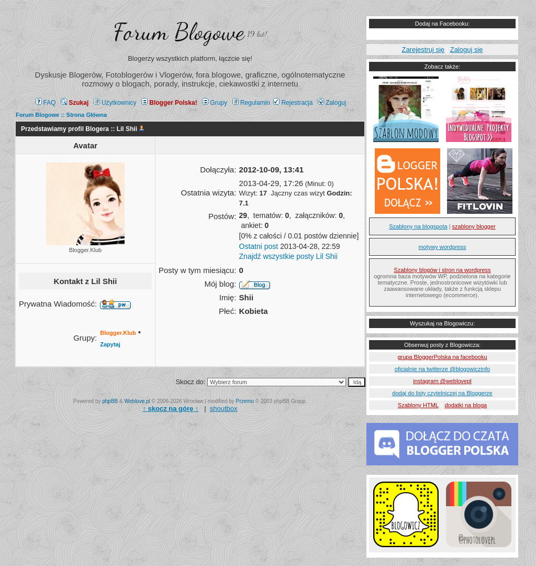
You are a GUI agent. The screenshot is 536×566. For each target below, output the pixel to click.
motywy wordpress (442, 247)
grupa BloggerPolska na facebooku (442, 357)
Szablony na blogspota (418, 226)
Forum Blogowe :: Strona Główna (61, 115)
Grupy (214, 102)
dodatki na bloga (465, 405)
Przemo (245, 401)
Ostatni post (258, 246)
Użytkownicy (115, 102)
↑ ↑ (170, 408)
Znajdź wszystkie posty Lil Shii (288, 256)
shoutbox (224, 408)
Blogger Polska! (169, 102)
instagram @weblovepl (442, 381)
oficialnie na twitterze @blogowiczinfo (442, 369)
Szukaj (74, 102)
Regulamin (251, 102)
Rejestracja (292, 102)
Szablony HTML (418, 405)
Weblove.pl (137, 401)
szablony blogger (474, 226)
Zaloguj (332, 102)
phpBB (110, 401)
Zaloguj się (466, 49)
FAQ (46, 102)
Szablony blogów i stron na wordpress (442, 270)
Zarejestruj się (422, 49)
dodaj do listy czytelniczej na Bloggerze (442, 393)
